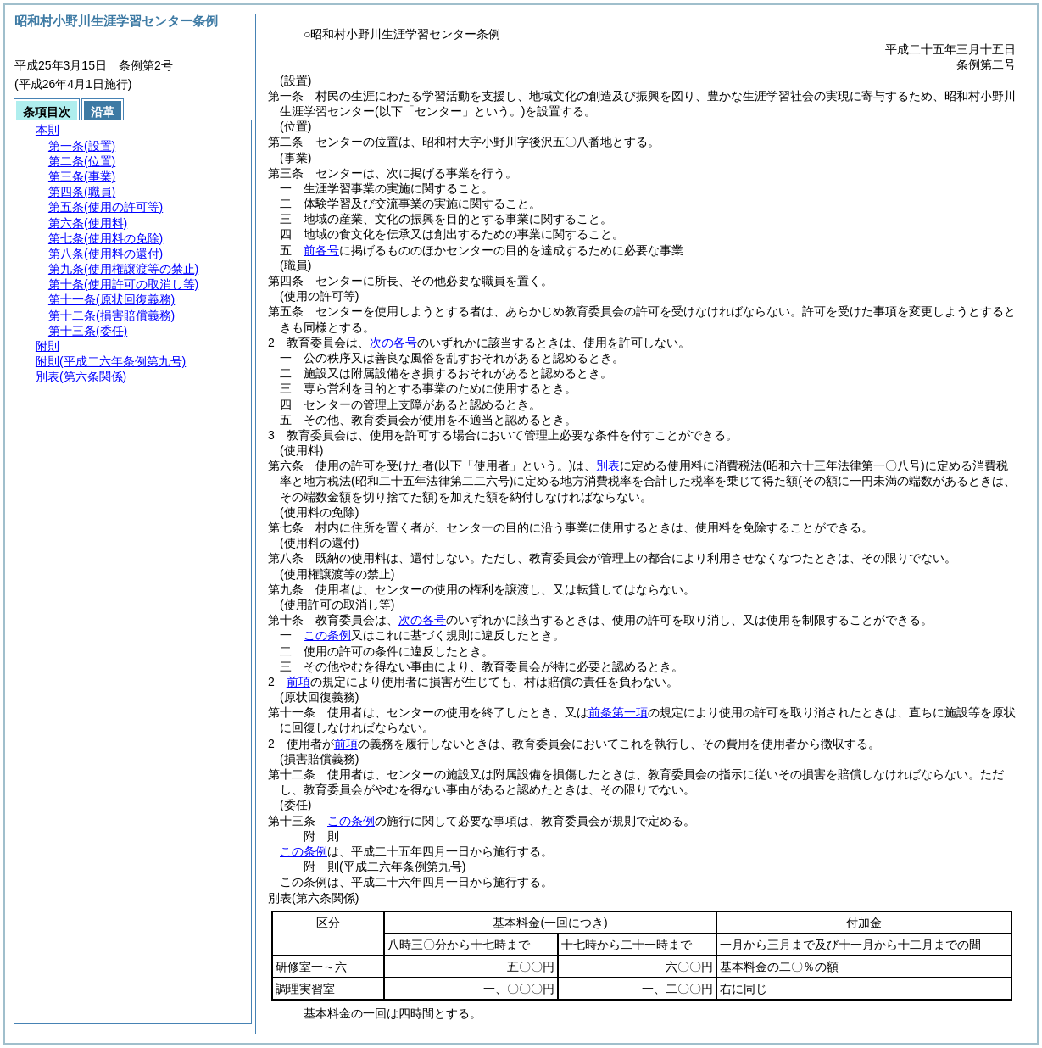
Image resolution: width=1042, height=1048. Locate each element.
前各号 (321, 250)
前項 (298, 681)
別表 (608, 465)
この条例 (327, 635)
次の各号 (393, 342)
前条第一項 (618, 712)
